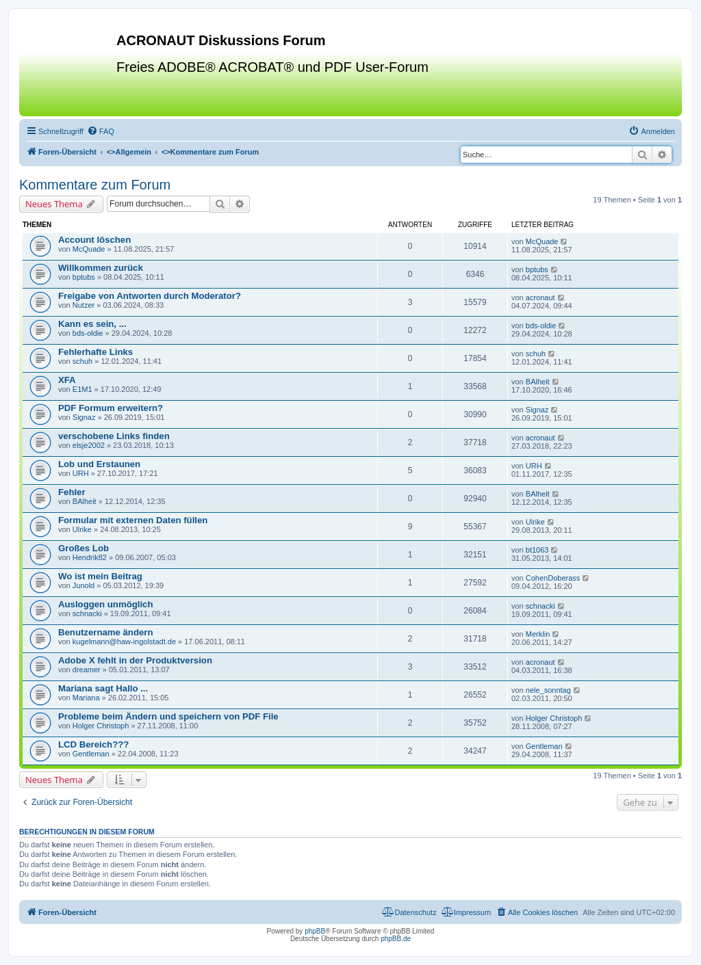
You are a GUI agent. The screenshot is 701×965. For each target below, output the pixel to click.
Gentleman (91, 754)
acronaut (540, 297)
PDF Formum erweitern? (110, 408)
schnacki (87, 613)
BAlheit (538, 382)
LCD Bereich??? (93, 744)
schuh (82, 361)
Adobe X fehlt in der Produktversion (135, 660)
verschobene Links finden (114, 436)
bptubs (84, 277)
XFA (67, 380)
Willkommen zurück (100, 268)
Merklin (538, 634)
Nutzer (83, 305)
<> (129, 152)
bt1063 (537, 550)
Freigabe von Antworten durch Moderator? (149, 296)
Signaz (84, 417)
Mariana (86, 697)
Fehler (72, 492)
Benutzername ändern (105, 632)
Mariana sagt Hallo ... (103, 688)
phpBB (315, 931)
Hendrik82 (90, 557)
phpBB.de (396, 938)
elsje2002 (89, 445)
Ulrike (82, 529)
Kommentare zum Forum (94, 184)
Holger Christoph (101, 726)
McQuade (89, 249)
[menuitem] (100, 131)
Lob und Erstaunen (99, 464)
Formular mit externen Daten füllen (132, 520)
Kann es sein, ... (92, 324)
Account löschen (94, 240)
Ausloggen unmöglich (105, 604)
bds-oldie (88, 333)
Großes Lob (83, 548)
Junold (83, 585)
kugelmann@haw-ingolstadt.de (124, 641)
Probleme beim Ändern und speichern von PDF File (168, 716)
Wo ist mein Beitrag (100, 576)
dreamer (87, 669)
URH (81, 473)
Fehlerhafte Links (95, 352)
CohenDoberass (553, 578)
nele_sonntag (548, 690)
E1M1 (82, 389)
